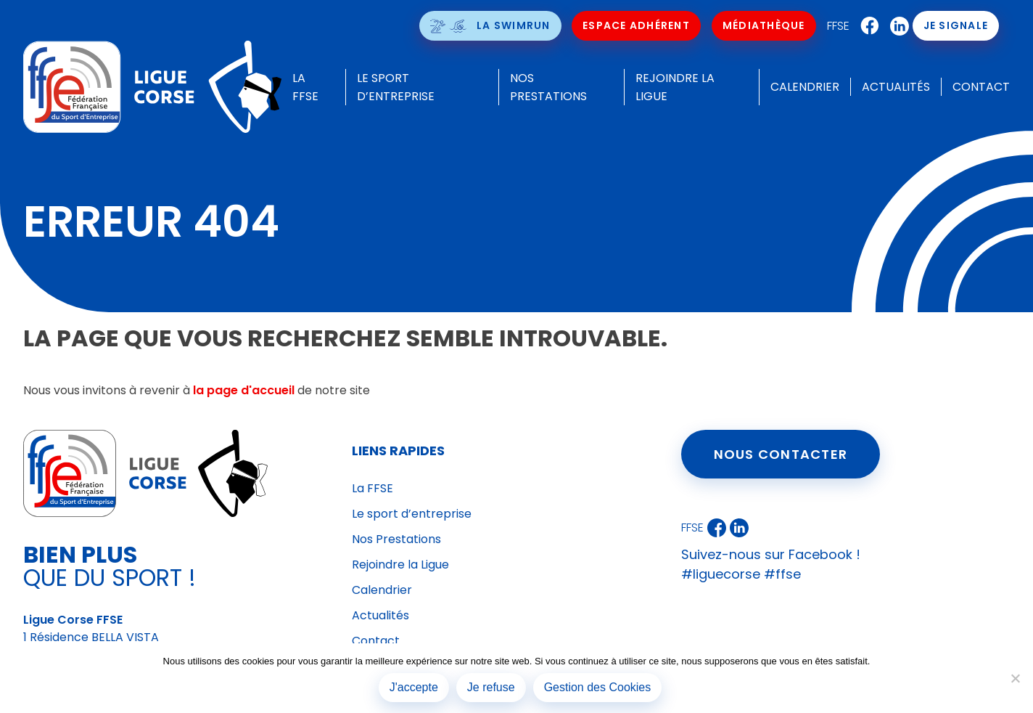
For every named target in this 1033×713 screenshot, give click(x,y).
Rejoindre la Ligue (400, 564)
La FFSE (372, 488)
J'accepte (414, 687)
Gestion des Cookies (597, 687)
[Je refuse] (1015, 678)
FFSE (838, 25)
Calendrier (804, 86)
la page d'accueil (244, 390)
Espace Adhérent (636, 25)
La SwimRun (514, 25)
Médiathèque (764, 25)
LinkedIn (896, 26)
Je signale (956, 25)
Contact (981, 86)
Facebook (866, 26)
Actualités (896, 86)
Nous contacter (781, 454)
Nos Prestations (396, 539)
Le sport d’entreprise (412, 513)
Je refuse (491, 687)
